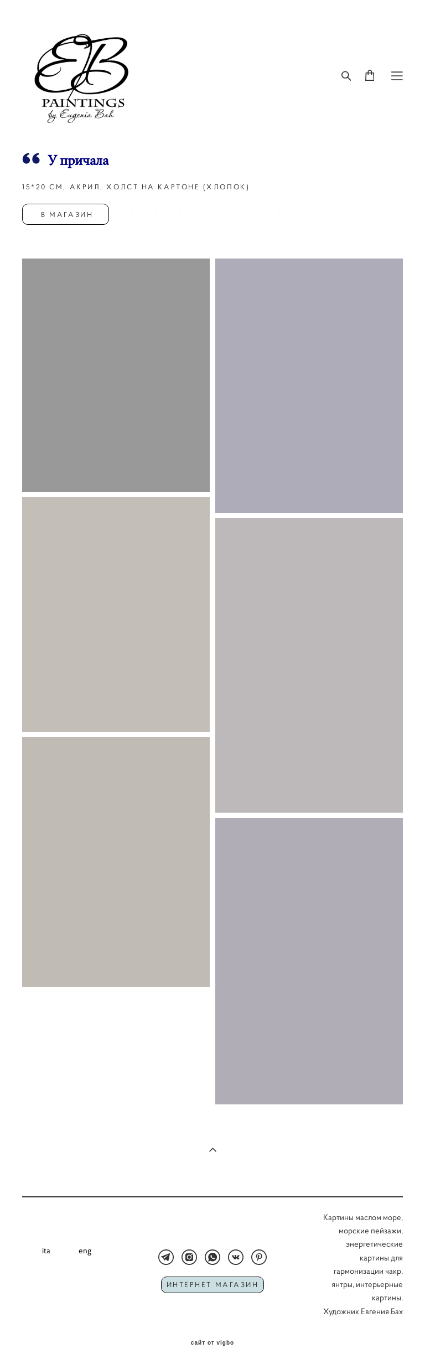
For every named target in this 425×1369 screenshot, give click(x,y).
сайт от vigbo (212, 1343)
